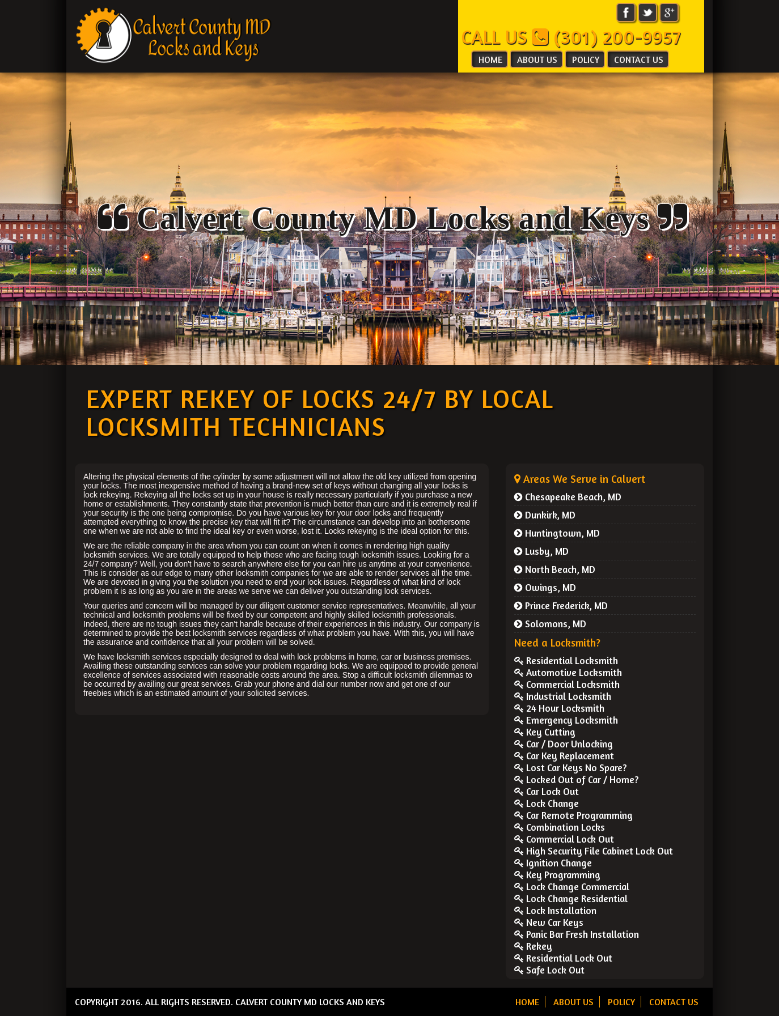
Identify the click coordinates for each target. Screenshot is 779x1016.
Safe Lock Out (549, 970)
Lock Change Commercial (571, 886)
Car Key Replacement (564, 756)
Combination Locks (559, 827)
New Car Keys (548, 922)
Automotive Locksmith (568, 672)
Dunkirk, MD (544, 515)
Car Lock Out (546, 791)
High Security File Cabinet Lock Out (593, 851)
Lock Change (546, 803)
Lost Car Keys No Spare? (570, 767)
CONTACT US (638, 59)
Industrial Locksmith (562, 696)
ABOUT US (537, 59)
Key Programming (557, 875)
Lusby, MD (541, 551)
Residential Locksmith (566, 660)
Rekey (533, 946)
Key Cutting (544, 732)
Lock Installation (555, 910)
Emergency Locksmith (566, 720)
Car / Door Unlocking (563, 744)
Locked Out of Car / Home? (576, 779)
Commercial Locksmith (567, 684)
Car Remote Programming (573, 815)
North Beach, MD (554, 569)
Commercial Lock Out (564, 839)
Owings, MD (545, 587)
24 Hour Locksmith (559, 708)
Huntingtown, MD (557, 533)
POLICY (585, 59)
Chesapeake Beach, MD (567, 497)
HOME (490, 59)
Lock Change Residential (571, 898)
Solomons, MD (550, 624)
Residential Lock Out (563, 958)
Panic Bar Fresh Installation (576, 934)
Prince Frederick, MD (561, 605)
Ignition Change (553, 863)
